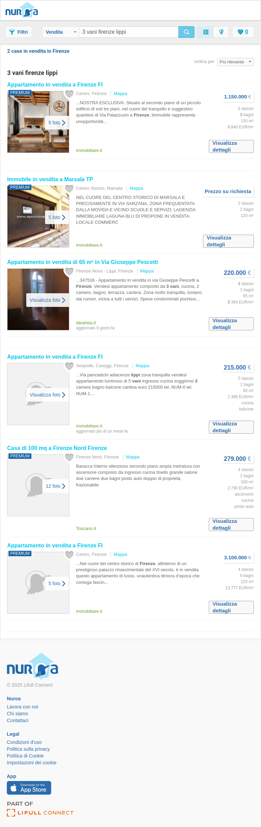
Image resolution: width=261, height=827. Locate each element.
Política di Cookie (25, 756)
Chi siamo (17, 713)
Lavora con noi (22, 706)
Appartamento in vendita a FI (55, 85)
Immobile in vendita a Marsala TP (50, 179)
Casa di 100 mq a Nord (57, 448)
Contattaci (17, 720)
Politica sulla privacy (28, 749)
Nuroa (23, 10)
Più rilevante (235, 61)
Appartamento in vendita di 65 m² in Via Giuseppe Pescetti (82, 262)
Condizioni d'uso (24, 742)
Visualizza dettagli (225, 146)
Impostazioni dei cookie (32, 762)
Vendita (61, 32)
